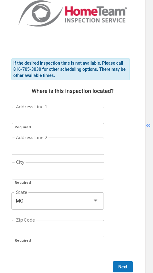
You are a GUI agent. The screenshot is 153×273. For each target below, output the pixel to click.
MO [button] (19, 201)
